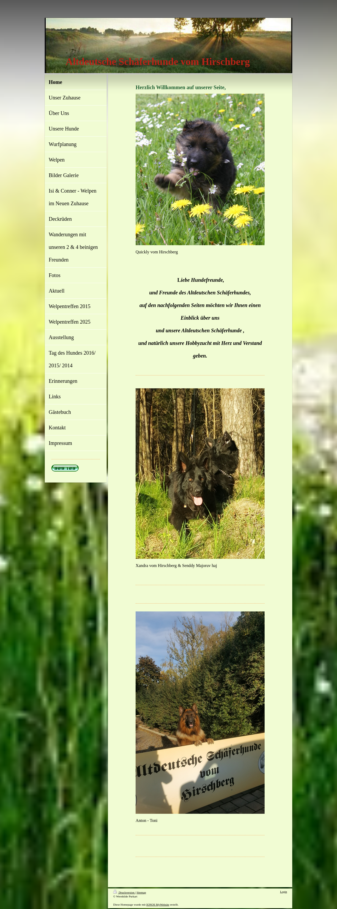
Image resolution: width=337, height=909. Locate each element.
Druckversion (124, 892)
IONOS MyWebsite (157, 904)
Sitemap (141, 892)
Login (283, 891)
